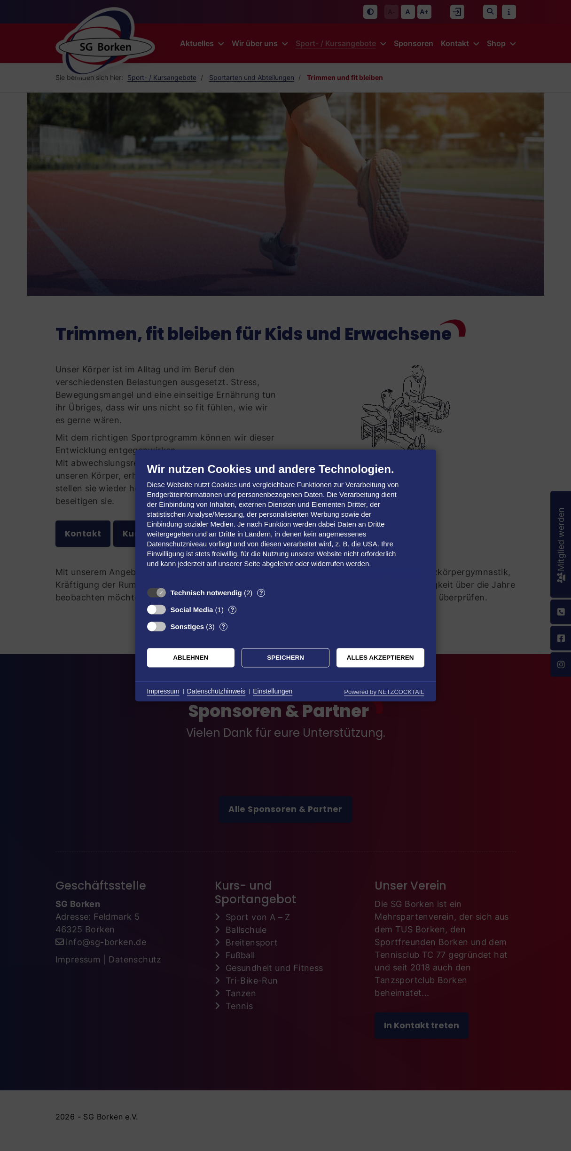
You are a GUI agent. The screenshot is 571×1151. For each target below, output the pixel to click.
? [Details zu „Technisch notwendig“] (261, 592)
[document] (285, 522)
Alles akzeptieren (380, 657)
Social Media (192, 610)
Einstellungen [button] (272, 691)
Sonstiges (187, 627)
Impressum (163, 691)
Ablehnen (190, 657)
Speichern (285, 657)
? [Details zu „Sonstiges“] (223, 626)
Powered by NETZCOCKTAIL (384, 691)
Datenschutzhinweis (216, 691)
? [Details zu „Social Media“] (232, 609)
